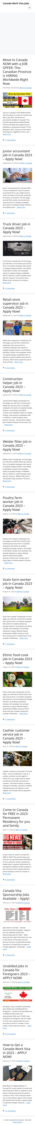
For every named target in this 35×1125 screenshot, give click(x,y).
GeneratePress (17, 1122)
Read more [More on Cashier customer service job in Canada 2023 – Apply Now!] (7, 793)
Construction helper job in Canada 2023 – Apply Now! (14, 385)
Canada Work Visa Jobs (16, 3)
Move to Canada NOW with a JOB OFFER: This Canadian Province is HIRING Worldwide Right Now (17, 72)
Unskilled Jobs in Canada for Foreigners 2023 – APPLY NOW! (16, 972)
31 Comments (10, 1111)
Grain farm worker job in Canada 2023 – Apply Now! (17, 583)
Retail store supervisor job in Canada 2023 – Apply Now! (15, 305)
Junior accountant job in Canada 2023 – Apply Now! (17, 155)
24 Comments (10, 1034)
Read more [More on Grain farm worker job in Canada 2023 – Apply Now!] (24, 638)
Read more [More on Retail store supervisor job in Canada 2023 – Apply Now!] (19, 362)
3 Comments (10, 288)
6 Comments (10, 487)
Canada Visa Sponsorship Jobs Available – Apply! (16, 894)
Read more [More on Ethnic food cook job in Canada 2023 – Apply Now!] (24, 713)
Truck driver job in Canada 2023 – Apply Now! (16, 228)
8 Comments (10, 880)
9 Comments (10, 368)
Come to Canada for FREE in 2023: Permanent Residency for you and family (16, 817)
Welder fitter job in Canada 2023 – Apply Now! (17, 445)
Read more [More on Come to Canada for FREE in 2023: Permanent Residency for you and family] (7, 874)
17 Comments (10, 799)
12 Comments (10, 140)
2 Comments (10, 213)
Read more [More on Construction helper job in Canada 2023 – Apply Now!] (8, 425)
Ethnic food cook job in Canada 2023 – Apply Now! (17, 659)
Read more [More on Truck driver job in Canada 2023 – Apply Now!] (7, 283)
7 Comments (10, 644)
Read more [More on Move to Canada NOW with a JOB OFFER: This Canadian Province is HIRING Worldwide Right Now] (7, 134)
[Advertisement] (17, 31)
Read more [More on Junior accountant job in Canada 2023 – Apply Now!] (21, 207)
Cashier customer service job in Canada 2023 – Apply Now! (16, 736)
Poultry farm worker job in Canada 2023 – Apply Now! (14, 503)
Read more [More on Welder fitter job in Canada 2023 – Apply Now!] (7, 481)
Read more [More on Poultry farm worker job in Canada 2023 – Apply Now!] (8, 563)
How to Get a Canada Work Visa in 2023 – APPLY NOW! (16, 1051)
